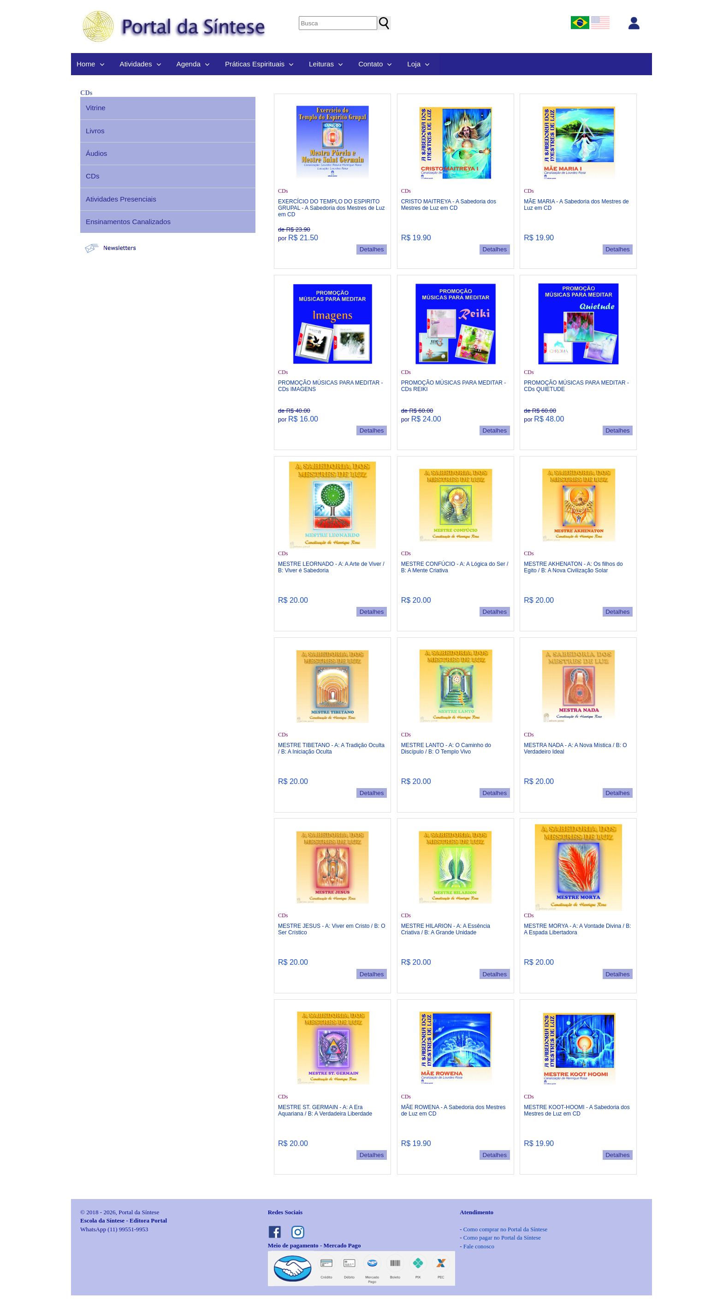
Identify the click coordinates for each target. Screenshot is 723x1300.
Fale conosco (478, 1246)
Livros (95, 131)
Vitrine (96, 108)
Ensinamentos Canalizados (128, 222)
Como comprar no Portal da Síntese (505, 1229)
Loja (414, 64)
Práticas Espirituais (254, 64)
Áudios (96, 153)
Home (86, 64)
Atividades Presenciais (121, 199)
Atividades (136, 64)
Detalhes (372, 249)
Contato (370, 64)
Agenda (189, 64)
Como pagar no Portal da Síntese (502, 1238)
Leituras (321, 64)
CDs (93, 176)
